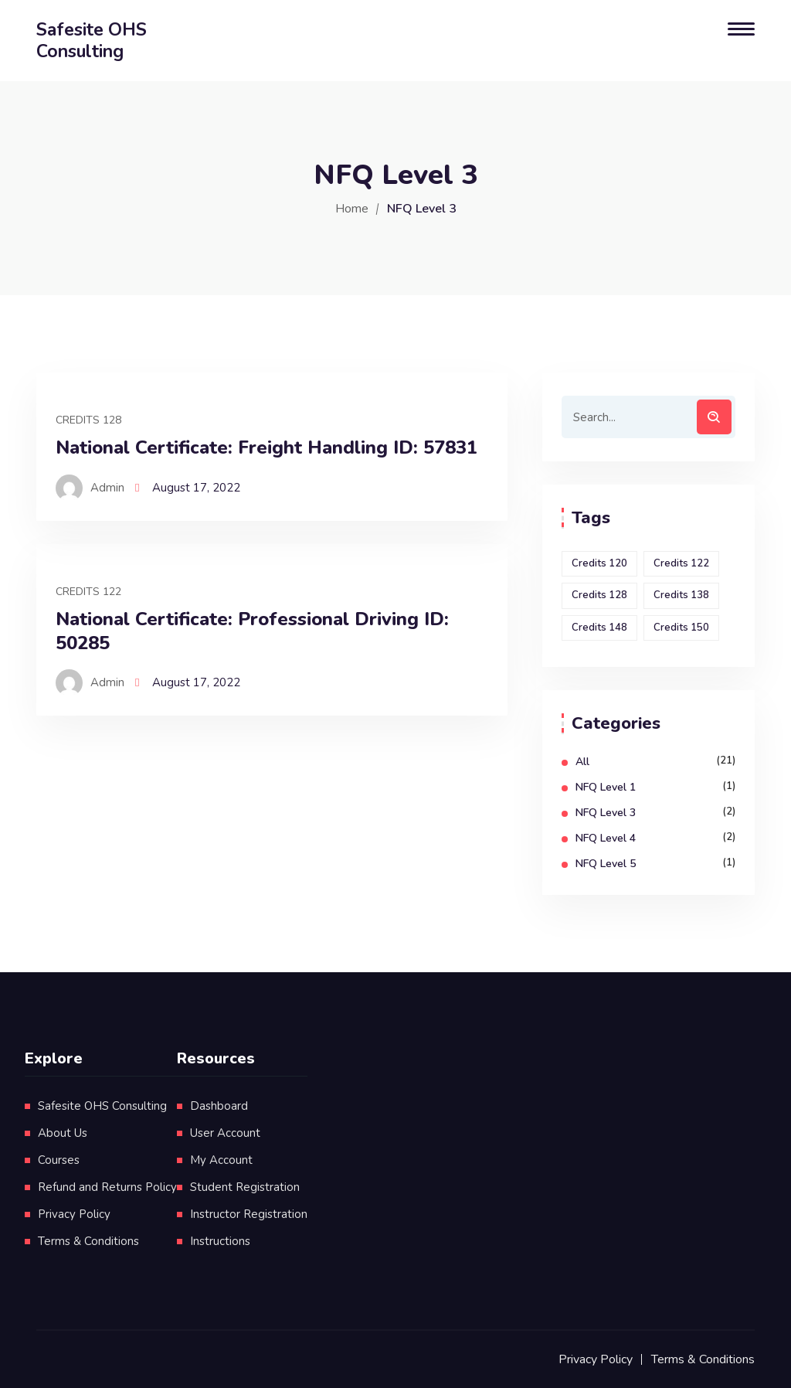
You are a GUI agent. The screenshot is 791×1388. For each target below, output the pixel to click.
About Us (62, 1133)
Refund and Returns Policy (107, 1187)
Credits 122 (88, 591)
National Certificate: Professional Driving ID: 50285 (252, 631)
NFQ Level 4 (605, 838)
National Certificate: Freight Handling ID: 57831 (266, 448)
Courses (59, 1160)
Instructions (220, 1241)
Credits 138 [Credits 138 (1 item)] (681, 595)
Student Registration (245, 1187)
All (582, 761)
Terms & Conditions (88, 1241)
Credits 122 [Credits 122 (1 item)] (681, 563)
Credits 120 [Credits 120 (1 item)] (599, 563)
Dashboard (219, 1106)
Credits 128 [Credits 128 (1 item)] (599, 595)
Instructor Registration (248, 1214)
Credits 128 (88, 420)
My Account (221, 1160)
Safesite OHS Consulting (102, 1106)
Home (351, 208)
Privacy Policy (74, 1214)
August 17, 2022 (196, 487)
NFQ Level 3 (605, 812)
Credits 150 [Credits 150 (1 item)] (681, 627)
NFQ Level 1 (605, 787)
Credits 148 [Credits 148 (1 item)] (599, 627)
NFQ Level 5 (605, 863)
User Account (225, 1133)
